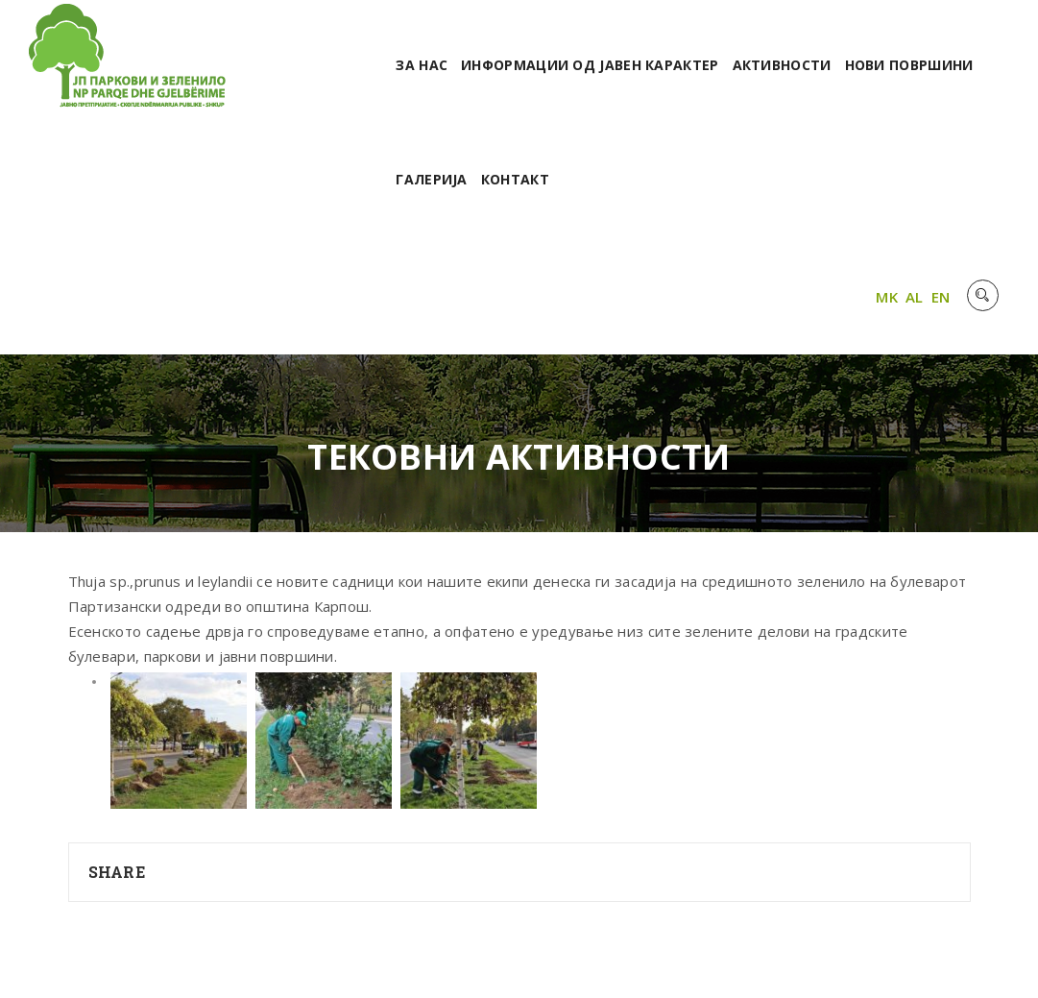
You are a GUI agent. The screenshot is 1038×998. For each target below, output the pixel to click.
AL (914, 296)
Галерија (431, 179)
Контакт (515, 179)
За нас (421, 65)
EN (941, 296)
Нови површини (909, 65)
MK (887, 296)
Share (117, 872)
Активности (782, 65)
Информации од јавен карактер (589, 65)
